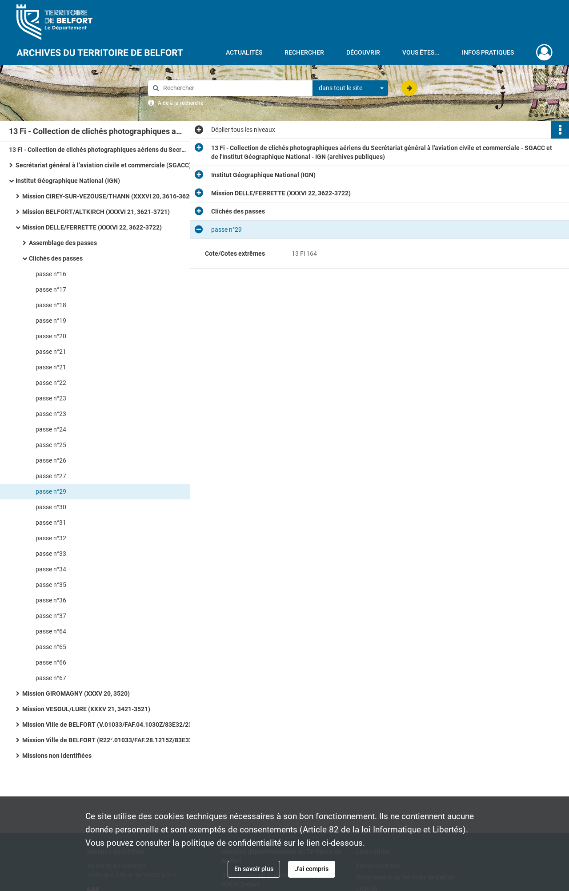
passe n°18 (51, 305)
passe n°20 (51, 336)
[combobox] (350, 88)
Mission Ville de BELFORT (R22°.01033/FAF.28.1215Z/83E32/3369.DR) (111, 740)
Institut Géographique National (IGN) (68, 180)
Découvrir (363, 52)
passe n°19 (51, 320)
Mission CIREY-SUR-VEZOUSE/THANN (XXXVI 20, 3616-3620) (108, 196)
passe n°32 (51, 538)
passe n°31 (51, 522)
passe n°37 (51, 615)
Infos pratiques (488, 52)
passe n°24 (51, 429)
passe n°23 (51, 398)
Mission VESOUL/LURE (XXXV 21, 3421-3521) (86, 709)
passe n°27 (51, 475)
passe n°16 (51, 273)
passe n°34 (51, 569)
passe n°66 (51, 662)
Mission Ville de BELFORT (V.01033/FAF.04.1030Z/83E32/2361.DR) (111, 724)
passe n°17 (51, 289)
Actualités (244, 52)
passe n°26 (51, 460)
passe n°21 (51, 351)
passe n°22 (51, 382)
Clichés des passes (56, 258)
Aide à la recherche (180, 103)
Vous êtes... (421, 52)
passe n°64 (51, 631)
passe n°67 (51, 677)
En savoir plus (253, 868)
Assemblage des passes (63, 242)
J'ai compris (312, 868)
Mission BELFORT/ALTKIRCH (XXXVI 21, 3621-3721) (96, 211)
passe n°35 (51, 584)
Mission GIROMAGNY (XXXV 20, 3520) (76, 693)
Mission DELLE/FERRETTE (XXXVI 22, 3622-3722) (92, 227)
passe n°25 (51, 444)
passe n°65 (51, 646)
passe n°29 (51, 491)
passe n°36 (51, 600)
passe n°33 (51, 553)
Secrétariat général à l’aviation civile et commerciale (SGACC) (103, 165)
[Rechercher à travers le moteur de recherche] (234, 88)
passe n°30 (51, 507)
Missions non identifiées (57, 755)
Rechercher (304, 52)
